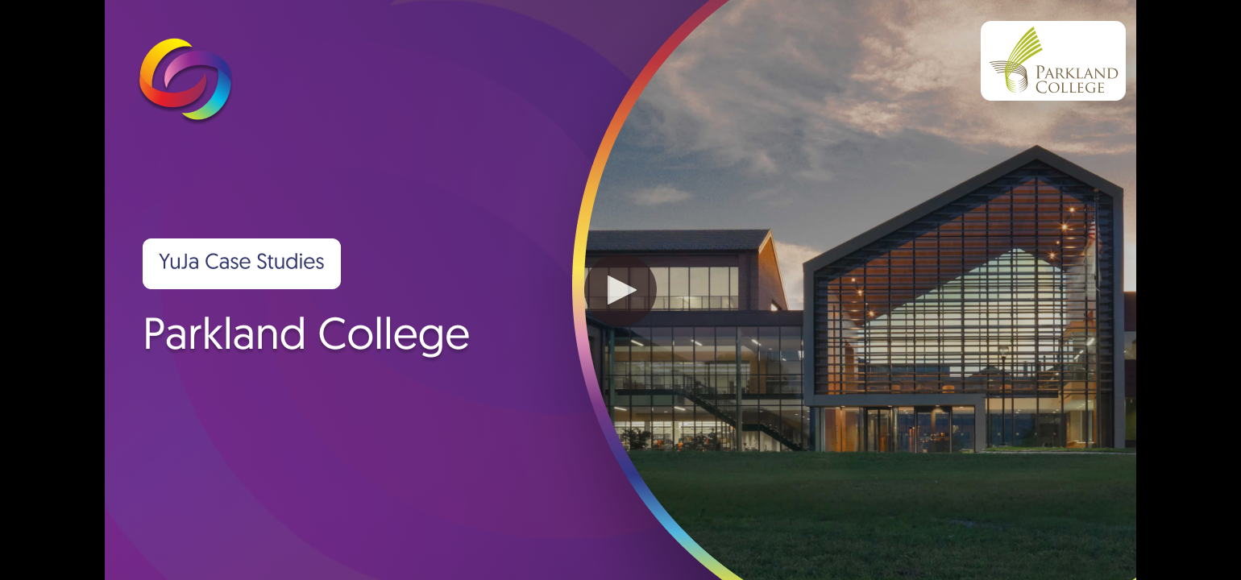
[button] (620, 290)
